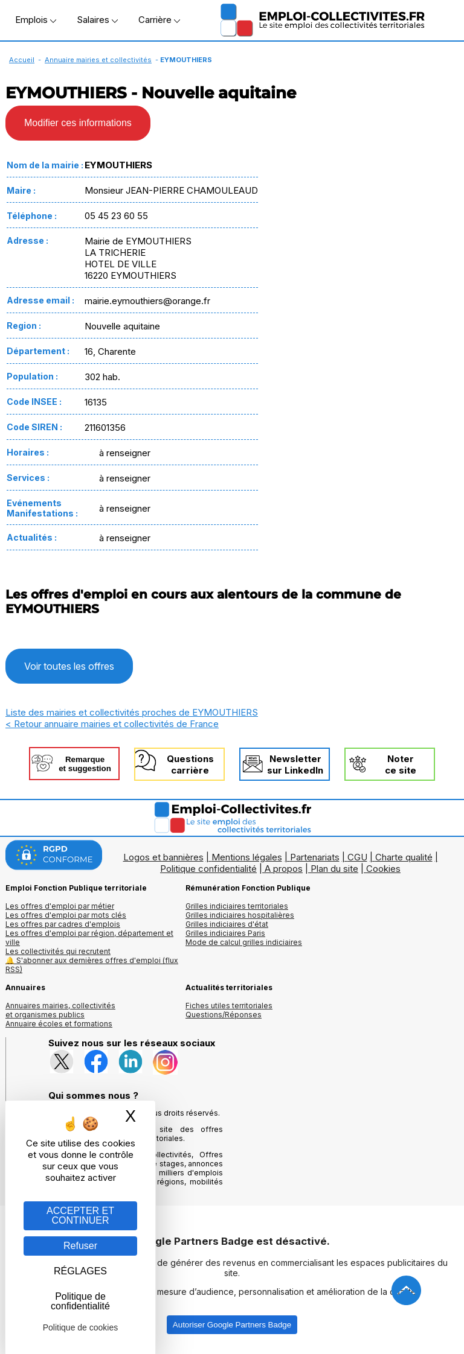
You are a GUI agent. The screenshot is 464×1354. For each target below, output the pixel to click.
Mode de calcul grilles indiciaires (243, 942)
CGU (357, 857)
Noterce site (400, 764)
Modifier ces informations (78, 123)
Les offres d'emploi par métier (59, 906)
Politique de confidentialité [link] (80, 1301)
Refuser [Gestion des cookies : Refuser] (80, 1246)
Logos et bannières (163, 857)
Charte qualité (404, 857)
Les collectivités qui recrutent (58, 951)
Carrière (159, 19)
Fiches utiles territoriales (228, 1005)
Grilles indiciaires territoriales (236, 906)
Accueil (21, 60)
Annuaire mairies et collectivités (98, 60)
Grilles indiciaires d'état (226, 924)
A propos (284, 868)
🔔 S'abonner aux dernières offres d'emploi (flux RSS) (91, 965)
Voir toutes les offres (69, 666)
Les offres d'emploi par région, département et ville (89, 938)
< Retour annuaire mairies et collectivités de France (112, 723)
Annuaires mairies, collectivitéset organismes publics (60, 1010)
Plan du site (334, 868)
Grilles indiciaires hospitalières (239, 915)
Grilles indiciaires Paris (225, 933)
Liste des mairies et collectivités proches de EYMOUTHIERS (131, 712)
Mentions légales (246, 857)
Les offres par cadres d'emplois (62, 924)
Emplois (35, 19)
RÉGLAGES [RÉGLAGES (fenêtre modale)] (80, 1271)
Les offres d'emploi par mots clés (65, 915)
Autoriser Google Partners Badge (232, 1324)
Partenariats (315, 857)
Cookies (383, 868)
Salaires (97, 19)
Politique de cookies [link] (80, 1327)
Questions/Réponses (223, 1014)
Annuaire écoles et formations (58, 1023)
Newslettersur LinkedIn (295, 764)
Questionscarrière (190, 764)
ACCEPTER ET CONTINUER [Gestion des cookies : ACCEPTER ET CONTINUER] (80, 1215)
